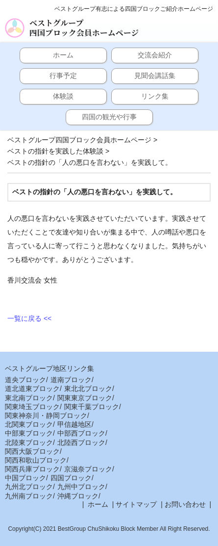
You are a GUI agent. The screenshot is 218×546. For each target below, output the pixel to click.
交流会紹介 (155, 55)
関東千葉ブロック (91, 407)
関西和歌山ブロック (36, 460)
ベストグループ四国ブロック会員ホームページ (84, 28)
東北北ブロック (88, 388)
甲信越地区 (74, 424)
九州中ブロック (81, 487)
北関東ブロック (29, 424)
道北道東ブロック (32, 388)
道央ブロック (25, 380)
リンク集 (155, 96)
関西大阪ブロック (32, 451)
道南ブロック (71, 380)
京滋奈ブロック (88, 469)
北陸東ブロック (29, 442)
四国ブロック (71, 478)
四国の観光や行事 (109, 117)
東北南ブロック (29, 398)
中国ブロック (25, 478)
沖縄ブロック (77, 496)
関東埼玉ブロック (32, 407)
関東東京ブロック (84, 398)
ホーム (63, 55)
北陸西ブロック (81, 442)
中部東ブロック (29, 433)
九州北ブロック (29, 487)
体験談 (63, 96)
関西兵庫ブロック (32, 469)
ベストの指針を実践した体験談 (55, 151)
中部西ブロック (81, 433)
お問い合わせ (185, 504)
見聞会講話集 (154, 75)
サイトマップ (136, 504)
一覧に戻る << (29, 318)
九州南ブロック (29, 496)
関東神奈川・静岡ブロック (46, 415)
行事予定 (63, 75)
